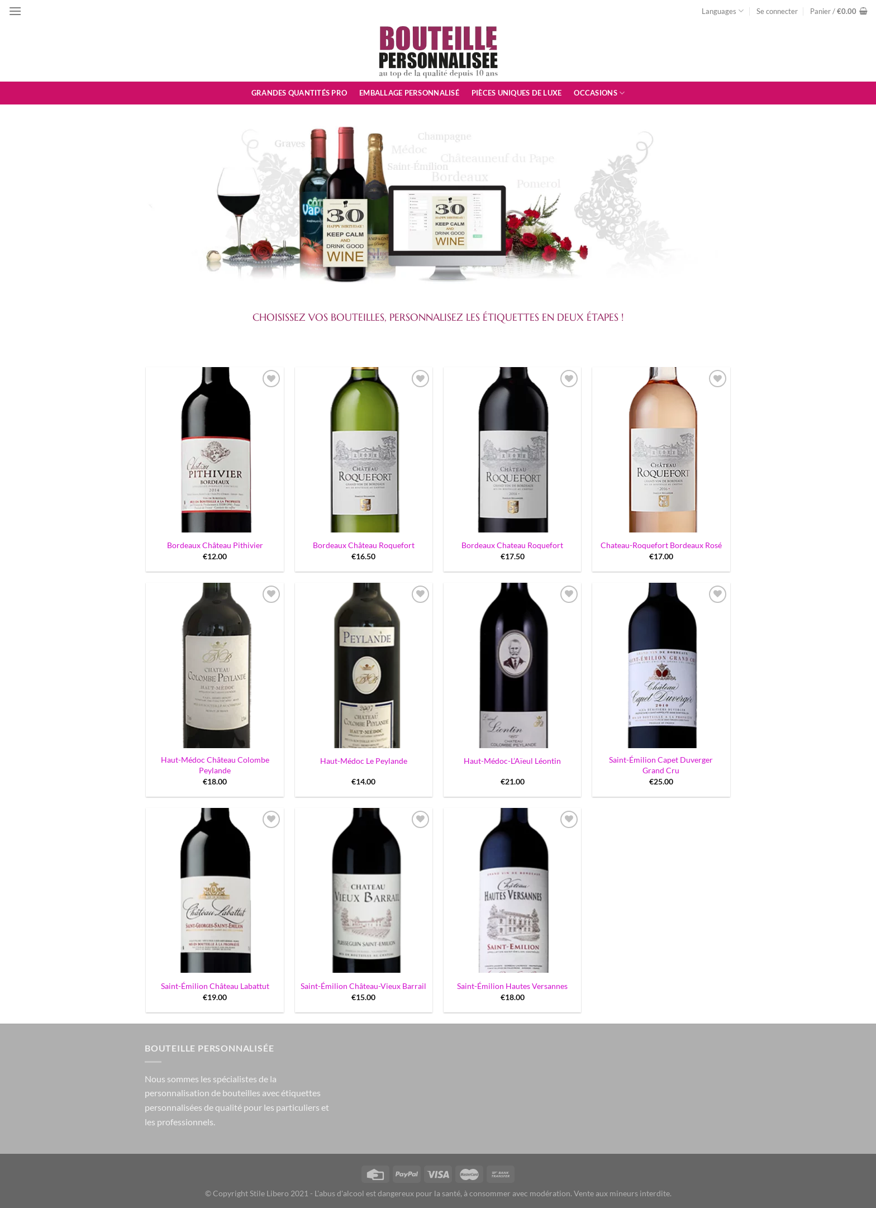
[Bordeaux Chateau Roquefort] (513, 449)
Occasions (599, 93)
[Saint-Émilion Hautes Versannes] (513, 890)
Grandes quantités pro (299, 92)
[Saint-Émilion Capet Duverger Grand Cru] (661, 665)
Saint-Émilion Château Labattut (215, 986)
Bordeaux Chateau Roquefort (512, 545)
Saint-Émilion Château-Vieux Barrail (363, 986)
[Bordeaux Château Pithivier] (215, 449)
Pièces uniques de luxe (517, 92)
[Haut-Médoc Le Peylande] (364, 665)
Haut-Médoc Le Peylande (363, 760)
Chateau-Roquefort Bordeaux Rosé (661, 545)
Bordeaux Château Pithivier (215, 545)
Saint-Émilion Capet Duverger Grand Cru (661, 765)
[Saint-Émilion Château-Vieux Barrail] (364, 890)
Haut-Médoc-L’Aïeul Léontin (512, 760)
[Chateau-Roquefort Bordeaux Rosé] (661, 449)
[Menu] (15, 11)
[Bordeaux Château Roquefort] (364, 449)
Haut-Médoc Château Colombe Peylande (215, 765)
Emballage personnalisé (409, 92)
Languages (723, 11)
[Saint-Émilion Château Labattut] (215, 890)
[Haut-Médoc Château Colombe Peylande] (215, 665)
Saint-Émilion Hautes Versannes (512, 986)
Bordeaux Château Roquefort (364, 545)
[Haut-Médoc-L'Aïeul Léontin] (513, 665)
